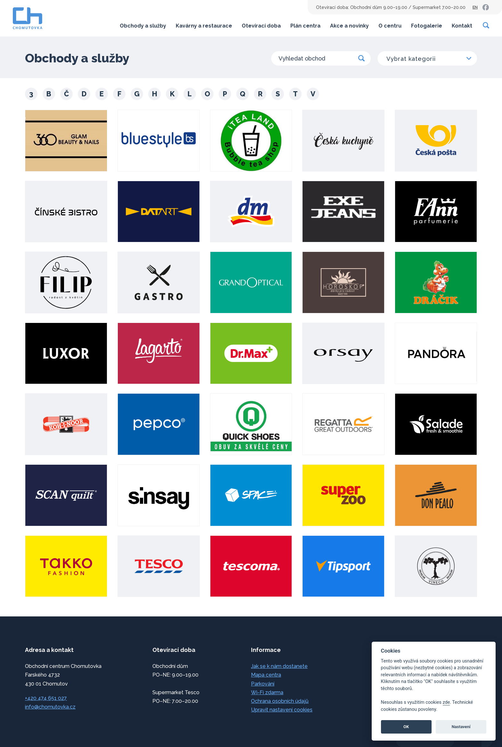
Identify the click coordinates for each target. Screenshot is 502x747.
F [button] (119, 94)
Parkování (262, 684)
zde (446, 702)
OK (406, 726)
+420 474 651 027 (46, 698)
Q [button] (242, 94)
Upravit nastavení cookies (281, 710)
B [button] (48, 94)
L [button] (190, 94)
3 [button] (31, 94)
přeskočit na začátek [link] (32, 728)
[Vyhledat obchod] (321, 58)
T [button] (295, 94)
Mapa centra (266, 675)
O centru (389, 26)
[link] (485, 7)
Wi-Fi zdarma (267, 692)
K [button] (172, 94)
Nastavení (461, 726)
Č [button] (66, 94)
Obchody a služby (143, 26)
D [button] (84, 94)
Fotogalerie (426, 26)
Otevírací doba (261, 26)
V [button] (313, 94)
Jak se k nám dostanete (279, 666)
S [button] (278, 94)
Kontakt (462, 26)
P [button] (225, 94)
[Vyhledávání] (486, 25)
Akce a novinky (349, 26)
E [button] (102, 94)
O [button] (207, 94)
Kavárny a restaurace (204, 26)
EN (475, 7)
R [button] (260, 94)
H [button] (154, 94)
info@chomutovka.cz (50, 707)
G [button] (137, 94)
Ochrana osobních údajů (280, 701)
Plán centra (305, 26)
